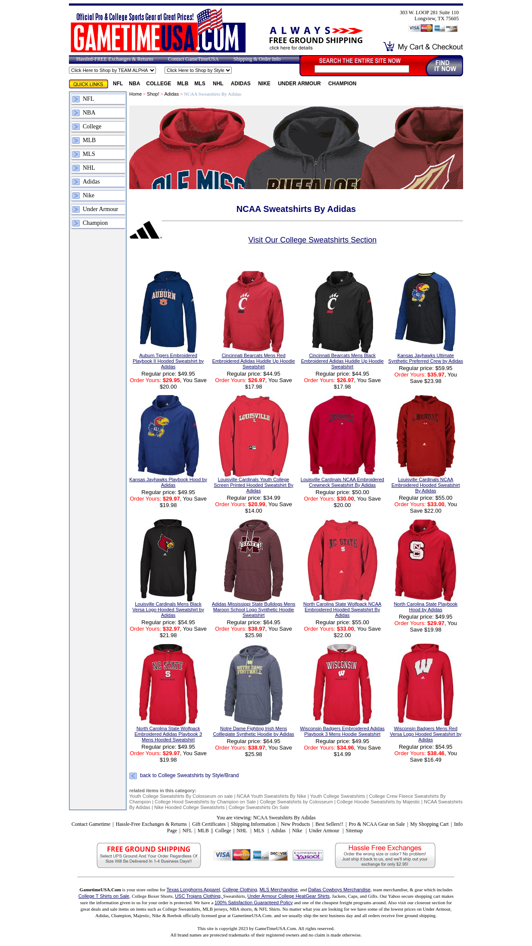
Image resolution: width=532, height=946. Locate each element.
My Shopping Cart (429, 824)
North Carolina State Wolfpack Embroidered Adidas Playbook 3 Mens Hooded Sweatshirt (168, 734)
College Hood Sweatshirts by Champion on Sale (205, 801)
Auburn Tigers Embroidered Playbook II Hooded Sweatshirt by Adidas (168, 361)
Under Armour (300, 84)
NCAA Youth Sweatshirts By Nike (271, 796)
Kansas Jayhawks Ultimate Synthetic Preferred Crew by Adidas (425, 358)
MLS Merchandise (278, 889)
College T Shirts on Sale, (104, 896)
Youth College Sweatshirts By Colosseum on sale (181, 796)
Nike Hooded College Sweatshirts (190, 807)
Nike (265, 84)
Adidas (241, 84)
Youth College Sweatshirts (337, 796)
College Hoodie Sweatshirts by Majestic (378, 801)
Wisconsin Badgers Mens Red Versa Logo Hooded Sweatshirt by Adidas (425, 734)
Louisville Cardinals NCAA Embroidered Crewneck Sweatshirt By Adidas (342, 482)
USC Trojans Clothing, (199, 896)
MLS (200, 84)
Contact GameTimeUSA (193, 59)
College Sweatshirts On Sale (259, 807)
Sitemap (354, 831)
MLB (182, 84)
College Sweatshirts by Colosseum (296, 801)
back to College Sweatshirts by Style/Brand (189, 775)
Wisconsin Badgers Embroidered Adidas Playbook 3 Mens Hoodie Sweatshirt (342, 731)
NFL (118, 84)
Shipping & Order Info (257, 59)
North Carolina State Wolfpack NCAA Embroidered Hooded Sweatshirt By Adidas (342, 609)
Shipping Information (253, 824)
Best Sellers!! (329, 824)
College (158, 84)
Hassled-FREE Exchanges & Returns (114, 59)
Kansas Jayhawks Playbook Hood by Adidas (168, 482)
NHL (219, 84)
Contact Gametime (91, 824)
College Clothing (239, 889)
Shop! (153, 93)
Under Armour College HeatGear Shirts (288, 896)
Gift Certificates (209, 824)
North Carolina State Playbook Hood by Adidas (425, 606)
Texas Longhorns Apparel (193, 889)
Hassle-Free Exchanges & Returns (151, 824)
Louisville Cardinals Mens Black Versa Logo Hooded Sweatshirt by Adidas (168, 609)
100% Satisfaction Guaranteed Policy (254, 902)
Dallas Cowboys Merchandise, (340, 889)
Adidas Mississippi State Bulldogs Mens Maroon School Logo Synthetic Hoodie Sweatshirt (254, 609)
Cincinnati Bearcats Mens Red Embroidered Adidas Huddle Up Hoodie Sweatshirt (253, 361)
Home (135, 93)
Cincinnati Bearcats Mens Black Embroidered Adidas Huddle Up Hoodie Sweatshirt (342, 361)
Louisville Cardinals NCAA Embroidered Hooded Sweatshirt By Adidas (426, 485)
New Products (295, 824)
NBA (134, 84)
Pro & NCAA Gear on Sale (377, 824)
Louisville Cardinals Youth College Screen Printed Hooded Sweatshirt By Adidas (253, 485)
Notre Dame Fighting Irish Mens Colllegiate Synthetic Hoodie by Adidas (253, 731)
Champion (342, 84)
